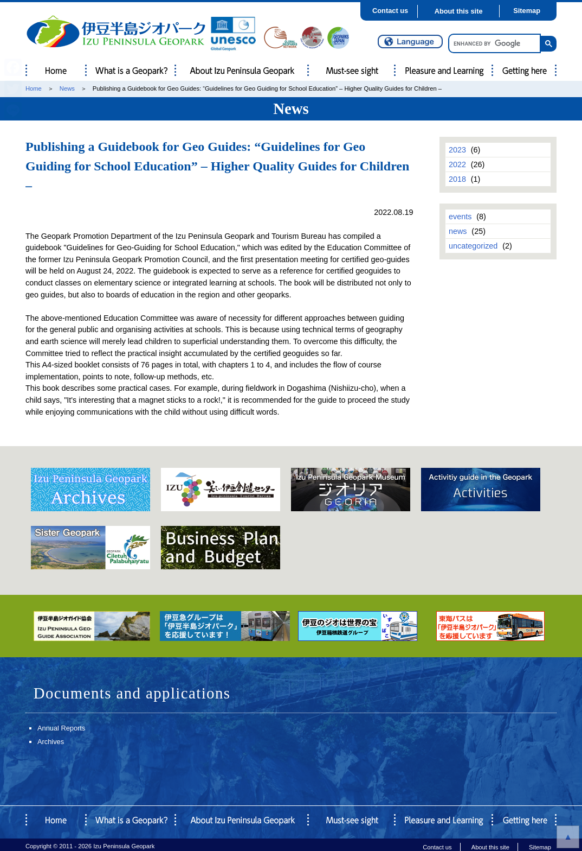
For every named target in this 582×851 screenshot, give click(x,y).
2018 (457, 179)
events (460, 216)
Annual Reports (61, 728)
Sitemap (526, 11)
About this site (459, 11)
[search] (493, 44)
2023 (457, 149)
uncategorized (473, 246)
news (458, 231)
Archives (50, 742)
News (67, 88)
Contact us (390, 11)
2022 (457, 164)
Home (33, 88)
